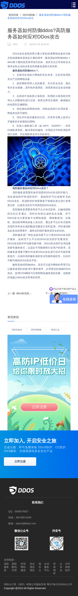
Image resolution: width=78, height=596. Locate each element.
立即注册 (20, 461)
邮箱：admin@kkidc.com (22, 523)
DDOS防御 (29, 14)
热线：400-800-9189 (19, 517)
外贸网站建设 (23, 567)
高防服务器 (6, 567)
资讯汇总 (55, 330)
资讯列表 (13, 14)
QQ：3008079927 (18, 511)
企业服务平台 (46, 567)
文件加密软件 (67, 567)
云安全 (61, 567)
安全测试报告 (32, 567)
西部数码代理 (14, 567)
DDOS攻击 (17, 330)
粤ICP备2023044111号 (59, 584)
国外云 (40, 567)
